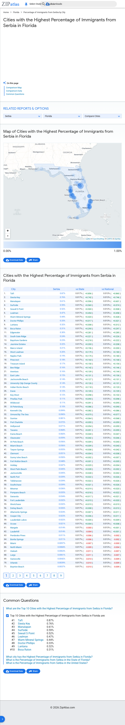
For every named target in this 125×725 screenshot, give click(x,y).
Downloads (58, 4)
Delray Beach (16, 508)
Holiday (13, 465)
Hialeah (13, 551)
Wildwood (15, 403)
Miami (13, 543)
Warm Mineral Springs (20, 317)
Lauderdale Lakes (18, 520)
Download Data (17, 260)
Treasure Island (17, 364)
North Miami (16, 547)
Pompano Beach (18, 492)
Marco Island (16, 348)
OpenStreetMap (98, 239)
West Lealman (17, 352)
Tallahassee (16, 481)
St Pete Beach (16, 442)
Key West (14, 395)
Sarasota (14, 496)
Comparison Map (14, 87)
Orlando (14, 563)
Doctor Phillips (17, 321)
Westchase (15, 504)
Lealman (14, 313)
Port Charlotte (16, 422)
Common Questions (15, 94)
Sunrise (13, 418)
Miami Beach (16, 446)
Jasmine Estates (18, 344)
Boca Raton (15, 329)
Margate (14, 528)
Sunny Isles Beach (19, 457)
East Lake (15, 375)
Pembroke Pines (18, 535)
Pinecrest (14, 360)
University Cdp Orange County (23, 383)
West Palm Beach (18, 469)
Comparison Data (14, 91)
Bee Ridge (15, 368)
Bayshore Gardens (18, 340)
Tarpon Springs (17, 450)
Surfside (14, 305)
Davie (13, 391)
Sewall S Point (17, 309)
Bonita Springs (17, 539)
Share (37, 260)
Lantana (14, 325)
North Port (15, 477)
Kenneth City (16, 410)
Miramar (14, 489)
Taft (12, 293)
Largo (13, 555)
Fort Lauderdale (17, 500)
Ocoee (13, 524)
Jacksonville (16, 473)
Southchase (15, 485)
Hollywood (15, 426)
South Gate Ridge (18, 336)
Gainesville (15, 559)
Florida (16, 12)
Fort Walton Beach (18, 461)
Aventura (14, 371)
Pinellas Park (16, 399)
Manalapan (15, 301)
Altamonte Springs (18, 512)
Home (6, 12)
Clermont (14, 453)
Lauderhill (14, 531)
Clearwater (15, 438)
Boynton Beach (17, 567)
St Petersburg (16, 407)
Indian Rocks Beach (19, 387)
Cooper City (15, 516)
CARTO (109, 239)
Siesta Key (15, 297)
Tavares (14, 430)
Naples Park (16, 356)
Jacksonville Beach (19, 379)
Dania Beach (16, 434)
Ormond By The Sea (19, 414)
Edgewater (15, 332)
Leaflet (88, 239)
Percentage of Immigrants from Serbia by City (44, 12)
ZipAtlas (118, 239)
